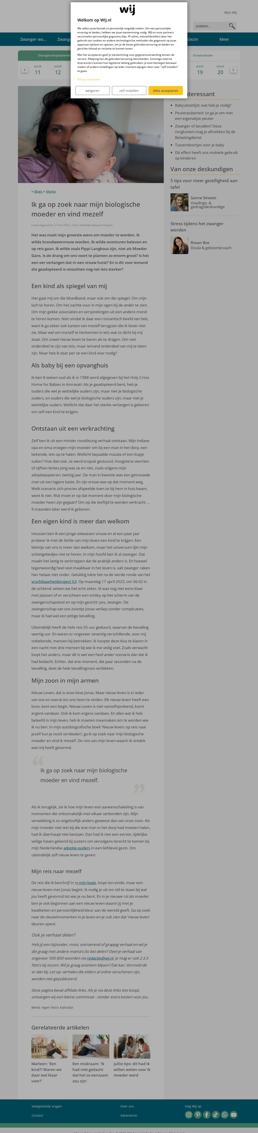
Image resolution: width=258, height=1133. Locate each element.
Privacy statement (88, 79)
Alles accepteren (165, 90)
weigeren (92, 90)
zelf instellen (129, 90)
